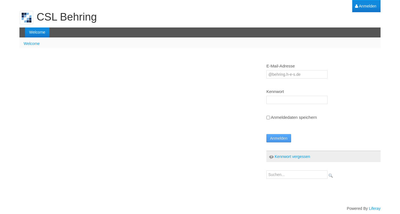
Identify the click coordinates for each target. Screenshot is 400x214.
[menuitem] (365, 6)
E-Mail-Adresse (280, 66)
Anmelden (279, 138)
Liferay (375, 208)
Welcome (32, 43)
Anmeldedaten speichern (291, 117)
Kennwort (275, 91)
